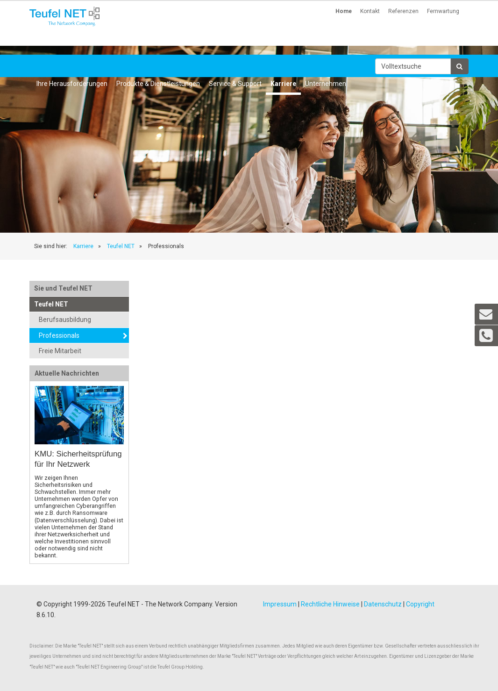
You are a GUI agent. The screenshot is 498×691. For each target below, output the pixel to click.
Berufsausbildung (65, 319)
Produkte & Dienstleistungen (158, 83)
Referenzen (403, 11)
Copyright (420, 604)
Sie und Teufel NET (63, 288)
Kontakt (370, 11)
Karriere (283, 83)
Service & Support (235, 83)
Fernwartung (443, 11)
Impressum (280, 604)
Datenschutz (383, 604)
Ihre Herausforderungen (71, 83)
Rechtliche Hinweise (330, 604)
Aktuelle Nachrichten (67, 373)
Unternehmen (325, 83)
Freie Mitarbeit (60, 351)
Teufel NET (121, 246)
